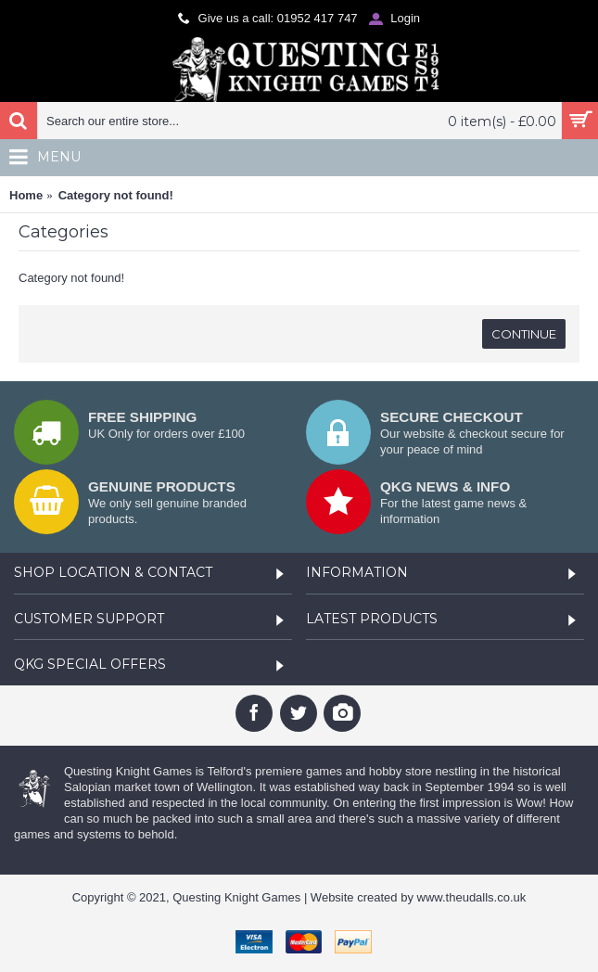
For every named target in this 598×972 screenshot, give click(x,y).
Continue (523, 333)
